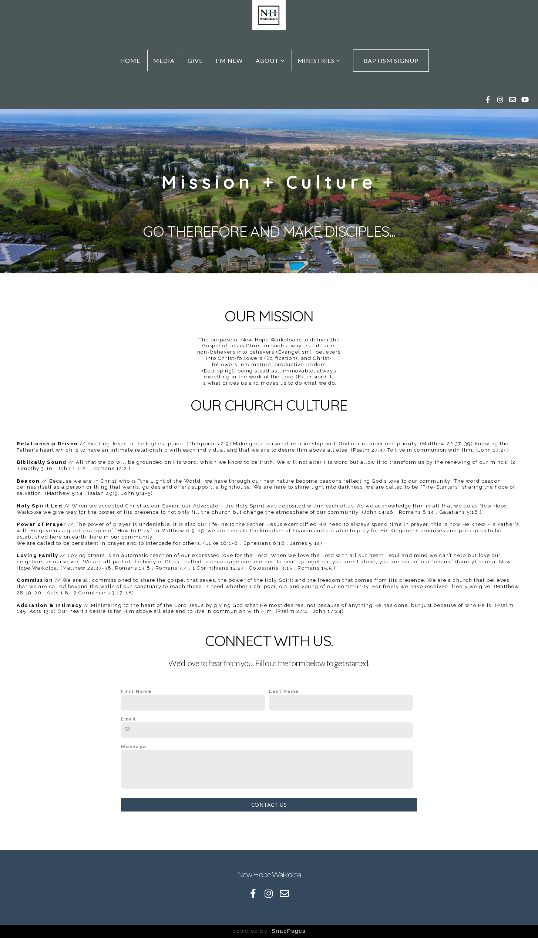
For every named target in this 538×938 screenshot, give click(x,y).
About (270, 60)
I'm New (229, 60)
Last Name (284, 691)
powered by (269, 931)
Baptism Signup (391, 60)
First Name (136, 691)
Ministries (318, 60)
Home (130, 60)
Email (128, 719)
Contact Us (269, 804)
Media (164, 60)
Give (195, 60)
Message (134, 746)
